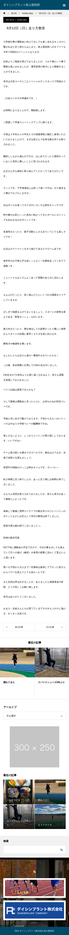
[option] (17, 673)
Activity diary (22, 20)
